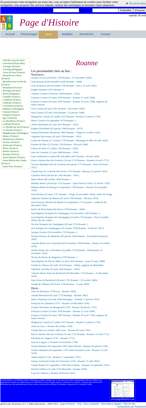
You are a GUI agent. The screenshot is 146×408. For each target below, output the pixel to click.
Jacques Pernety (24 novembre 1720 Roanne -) (54, 232)
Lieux (48, 34)
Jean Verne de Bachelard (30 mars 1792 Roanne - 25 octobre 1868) (64, 280)
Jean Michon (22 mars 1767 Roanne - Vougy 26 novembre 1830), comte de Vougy (71, 194)
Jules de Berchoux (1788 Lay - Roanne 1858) (53, 291)
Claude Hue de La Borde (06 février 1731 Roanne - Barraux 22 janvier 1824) (69, 171)
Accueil (10, 34)
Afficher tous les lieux (14, 60)
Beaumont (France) (12, 87)
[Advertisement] (73, 48)
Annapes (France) (11, 66)
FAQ (79, 404)
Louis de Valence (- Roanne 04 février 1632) (53, 373)
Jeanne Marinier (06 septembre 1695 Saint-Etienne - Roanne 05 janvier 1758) (69, 346)
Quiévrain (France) (12, 145)
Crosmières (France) (13, 105)
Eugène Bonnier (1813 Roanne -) (47, 89)
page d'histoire (67, 404)
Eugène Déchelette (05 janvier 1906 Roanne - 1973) (56, 128)
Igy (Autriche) (10, 117)
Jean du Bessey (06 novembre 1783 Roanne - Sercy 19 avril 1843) (64, 85)
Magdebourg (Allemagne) (15, 133)
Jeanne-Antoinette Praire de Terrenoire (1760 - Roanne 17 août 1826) (65, 361)
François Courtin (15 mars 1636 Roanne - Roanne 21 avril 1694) (63, 97)
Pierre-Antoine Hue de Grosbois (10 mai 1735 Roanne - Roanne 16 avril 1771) (70, 160)
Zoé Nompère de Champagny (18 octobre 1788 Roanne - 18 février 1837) (67, 228)
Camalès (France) (11, 96)
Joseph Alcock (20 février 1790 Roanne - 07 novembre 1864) (61, 77)
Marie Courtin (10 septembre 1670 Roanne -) (53, 120)
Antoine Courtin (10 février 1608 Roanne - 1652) (55, 93)
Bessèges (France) (12, 90)
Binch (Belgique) (11, 93)
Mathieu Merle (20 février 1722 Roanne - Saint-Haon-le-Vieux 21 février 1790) (70, 183)
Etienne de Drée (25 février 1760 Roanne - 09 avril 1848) (59, 144)
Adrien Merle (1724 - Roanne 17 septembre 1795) (56, 357)
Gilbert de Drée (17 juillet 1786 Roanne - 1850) (54, 148)
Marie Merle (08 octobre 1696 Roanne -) (51, 179)
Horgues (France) (11, 114)
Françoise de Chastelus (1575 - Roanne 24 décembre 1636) (60, 303)
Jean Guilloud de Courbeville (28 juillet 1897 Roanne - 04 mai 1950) (65, 156)
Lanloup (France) (11, 123)
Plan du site (129, 404)
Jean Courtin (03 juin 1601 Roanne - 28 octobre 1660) (58, 108)
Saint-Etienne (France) (14, 157)
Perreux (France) (11, 142)
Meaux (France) (11, 136)
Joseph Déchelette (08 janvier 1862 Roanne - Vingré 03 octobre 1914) (65, 132)
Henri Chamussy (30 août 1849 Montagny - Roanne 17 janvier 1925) (65, 299)
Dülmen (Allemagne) (13, 108)
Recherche (86, 34)
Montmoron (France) (13, 139)
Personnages (29, 34)
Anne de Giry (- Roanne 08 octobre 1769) (51, 326)
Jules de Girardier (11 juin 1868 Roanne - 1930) (54, 152)
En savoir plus (138, 3)
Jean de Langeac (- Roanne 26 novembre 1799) (54, 342)
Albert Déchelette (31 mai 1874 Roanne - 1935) (54, 124)
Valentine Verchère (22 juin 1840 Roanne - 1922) (55, 269)
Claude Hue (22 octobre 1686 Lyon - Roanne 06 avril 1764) (60, 330)
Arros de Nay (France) (14, 72)
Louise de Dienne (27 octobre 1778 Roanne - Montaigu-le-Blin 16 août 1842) (69, 140)
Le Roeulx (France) (12, 130)
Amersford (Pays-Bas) (14, 63)
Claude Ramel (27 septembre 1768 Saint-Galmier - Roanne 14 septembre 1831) (70, 365)
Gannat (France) (11, 111)
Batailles (67, 34)
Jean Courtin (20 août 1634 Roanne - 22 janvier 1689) (57, 112)
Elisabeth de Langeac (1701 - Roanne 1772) (53, 338)
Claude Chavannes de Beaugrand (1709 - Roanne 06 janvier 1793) (64, 307)
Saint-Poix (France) (12, 166)
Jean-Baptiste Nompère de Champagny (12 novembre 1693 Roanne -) (65, 213)
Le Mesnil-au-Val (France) (16, 127)
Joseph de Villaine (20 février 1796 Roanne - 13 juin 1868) (60, 284)
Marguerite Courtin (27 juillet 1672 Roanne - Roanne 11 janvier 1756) (65, 116)
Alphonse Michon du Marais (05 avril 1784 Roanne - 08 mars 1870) (64, 198)
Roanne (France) (11, 154)
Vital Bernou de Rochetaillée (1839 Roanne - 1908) (56, 81)
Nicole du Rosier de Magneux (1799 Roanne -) (54, 257)
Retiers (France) (11, 151)
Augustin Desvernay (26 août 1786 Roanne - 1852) (56, 136)
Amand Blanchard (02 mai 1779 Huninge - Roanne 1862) (59, 295)
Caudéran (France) (12, 99)
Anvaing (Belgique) (13, 69)
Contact (106, 34)
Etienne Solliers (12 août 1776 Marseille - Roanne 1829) (59, 369)
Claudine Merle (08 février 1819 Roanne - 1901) (55, 175)
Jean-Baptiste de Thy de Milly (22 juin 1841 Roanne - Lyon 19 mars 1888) (68, 261)
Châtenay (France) (12, 102)
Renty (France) (10, 148)
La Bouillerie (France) (14, 120)
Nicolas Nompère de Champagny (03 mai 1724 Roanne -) (59, 224)
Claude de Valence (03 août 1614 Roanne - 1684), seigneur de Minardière (67, 265)
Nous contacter (91, 404)
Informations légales (111, 404)
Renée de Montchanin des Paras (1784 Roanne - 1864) (58, 209)
